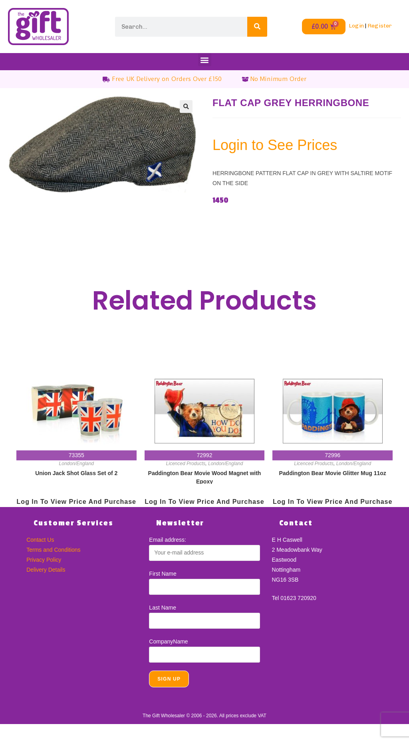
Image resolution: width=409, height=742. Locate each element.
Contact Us (40, 540)
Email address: (167, 540)
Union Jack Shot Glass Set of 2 (76, 473)
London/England (76, 463)
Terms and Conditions (53, 550)
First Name (162, 573)
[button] (204, 59)
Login (356, 25)
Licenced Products (186, 463)
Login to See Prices (274, 145)
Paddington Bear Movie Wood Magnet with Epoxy (204, 477)
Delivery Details (45, 569)
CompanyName (168, 641)
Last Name (162, 607)
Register (379, 25)
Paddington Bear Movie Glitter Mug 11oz (332, 473)
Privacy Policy (43, 559)
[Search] (257, 27)
